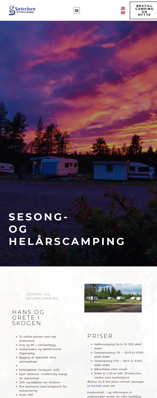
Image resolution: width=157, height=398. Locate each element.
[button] (77, 10)
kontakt (96, 386)
